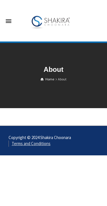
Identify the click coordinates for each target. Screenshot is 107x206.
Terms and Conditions (31, 143)
